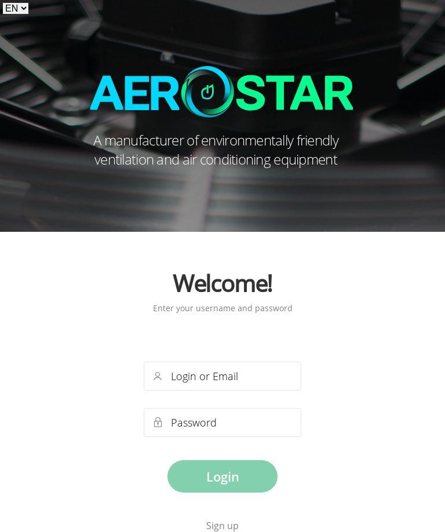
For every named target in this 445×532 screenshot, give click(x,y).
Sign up (222, 525)
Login (222, 476)
